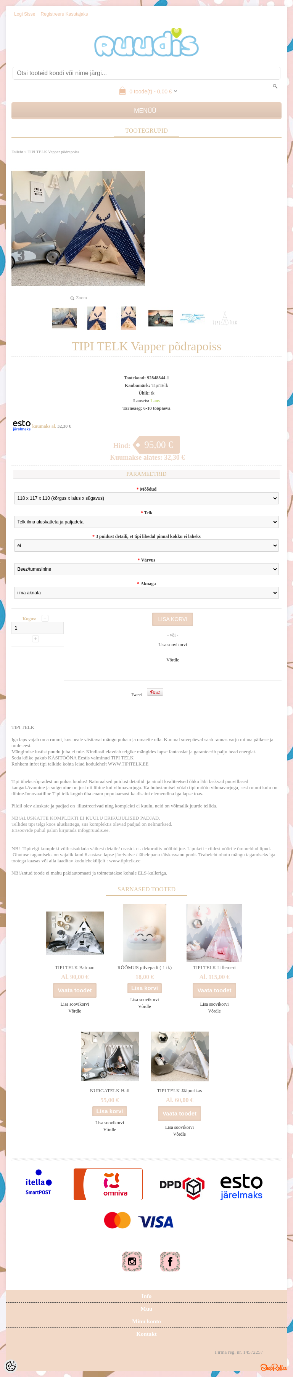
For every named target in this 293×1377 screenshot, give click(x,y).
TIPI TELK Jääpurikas (179, 1090)
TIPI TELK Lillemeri (214, 967)
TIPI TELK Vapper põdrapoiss (53, 151)
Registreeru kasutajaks (64, 14)
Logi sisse (24, 14)
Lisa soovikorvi (172, 644)
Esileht (17, 151)
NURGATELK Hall (110, 1090)
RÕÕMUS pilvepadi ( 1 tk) (145, 967)
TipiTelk (159, 385)
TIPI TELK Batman (75, 967)
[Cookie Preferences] (11, 1366)
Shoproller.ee (274, 1367)
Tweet (136, 694)
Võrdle (172, 660)
